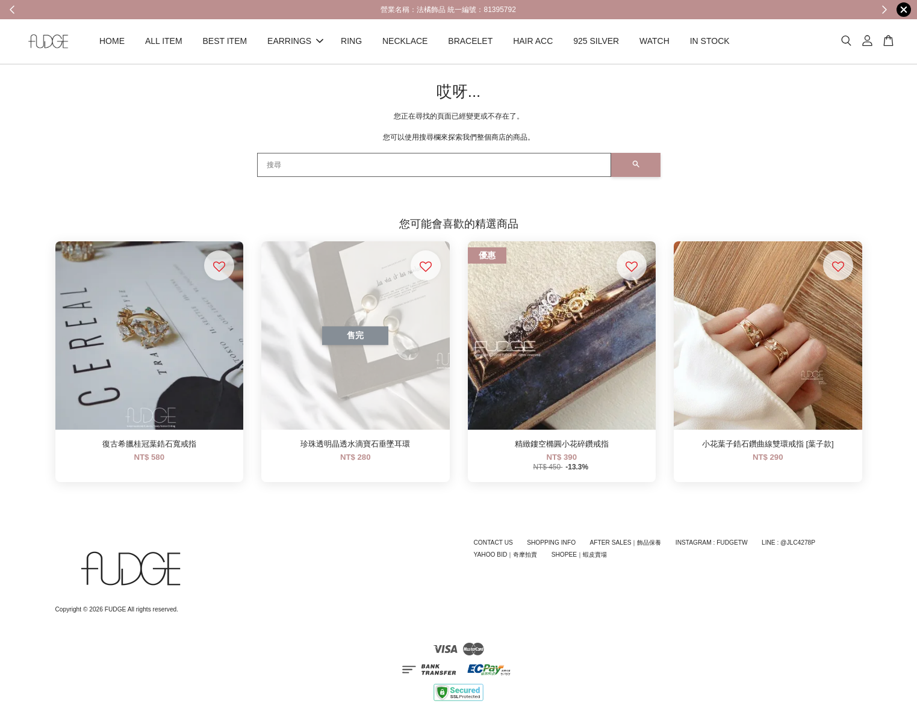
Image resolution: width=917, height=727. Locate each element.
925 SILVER (596, 41)
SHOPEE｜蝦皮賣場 (579, 555)
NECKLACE (404, 41)
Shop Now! (646, 9)
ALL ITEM (163, 41)
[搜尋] (434, 165)
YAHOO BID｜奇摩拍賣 (506, 555)
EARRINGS (295, 41)
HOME (112, 41)
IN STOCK (710, 41)
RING (351, 41)
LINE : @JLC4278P (788, 542)
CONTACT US (493, 542)
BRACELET (470, 41)
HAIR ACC (533, 41)
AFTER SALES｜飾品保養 (625, 542)
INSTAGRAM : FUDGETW (712, 542)
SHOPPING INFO (551, 542)
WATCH (654, 41)
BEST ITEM (225, 41)
